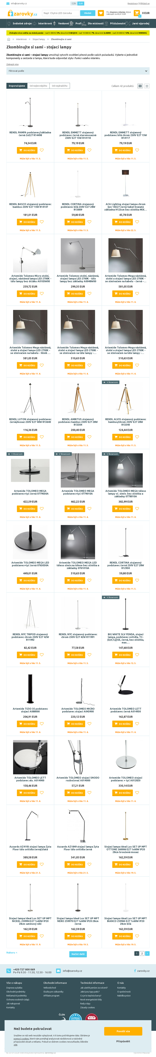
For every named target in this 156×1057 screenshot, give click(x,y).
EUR (81, 3)
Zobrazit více (12, 64)
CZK (74, 3)
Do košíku (29, 150)
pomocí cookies (21, 1039)
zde (15, 1045)
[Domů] (8, 39)
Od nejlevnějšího (38, 85)
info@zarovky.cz (19, 3)
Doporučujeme (17, 85)
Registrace (133, 3)
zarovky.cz (143, 970)
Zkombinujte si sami (61, 39)
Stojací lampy (39, 39)
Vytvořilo (141, 1053)
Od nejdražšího (59, 85)
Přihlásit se (144, 3)
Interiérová (21, 39)
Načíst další (78, 954)
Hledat (87, 13)
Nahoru (11, 952)
